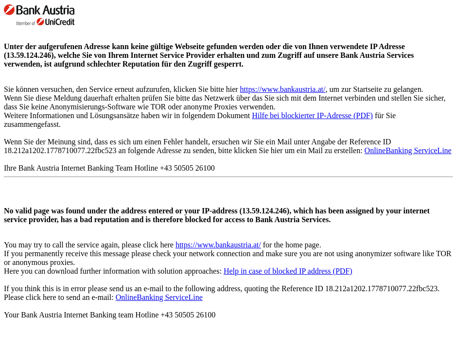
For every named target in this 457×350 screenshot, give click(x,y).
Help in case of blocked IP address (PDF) (288, 271)
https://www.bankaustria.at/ (283, 89)
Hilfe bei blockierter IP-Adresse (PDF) (312, 115)
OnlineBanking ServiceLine (408, 150)
